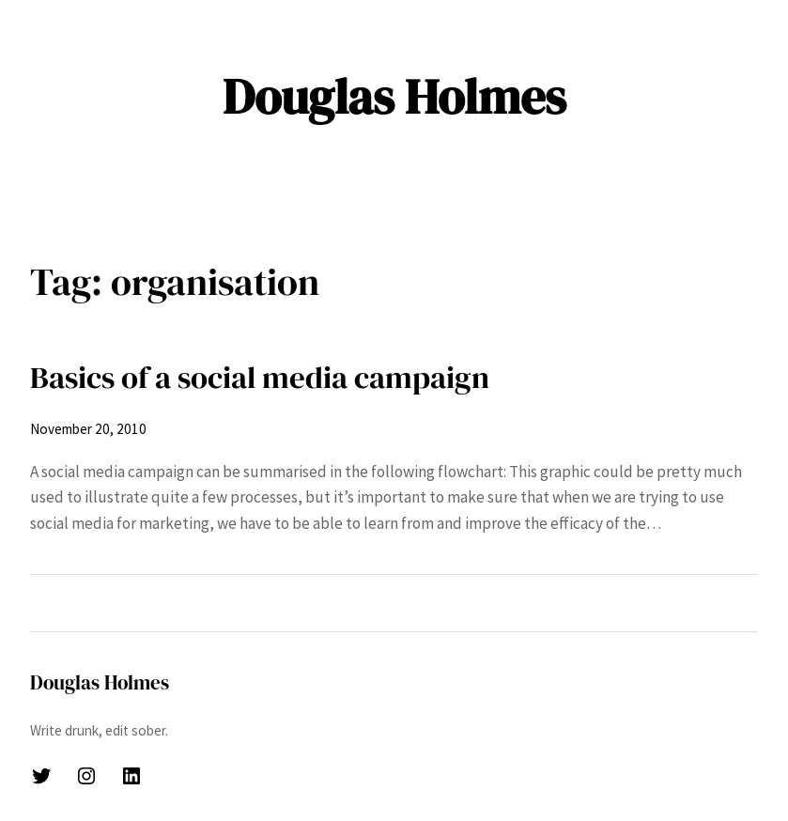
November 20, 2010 (88, 429)
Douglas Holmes (394, 96)
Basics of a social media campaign (259, 377)
